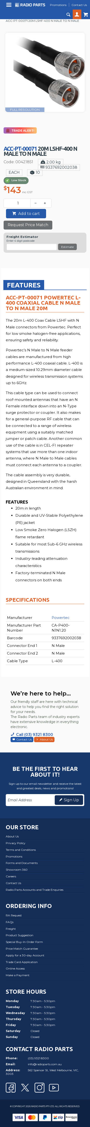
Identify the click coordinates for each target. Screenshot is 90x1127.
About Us (46, 739)
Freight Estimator (22, 237)
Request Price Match (28, 225)
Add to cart (28, 213)
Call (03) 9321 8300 (34, 734)
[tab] (23, 285)
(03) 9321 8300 (38, 1058)
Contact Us (24, 739)
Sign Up (71, 800)
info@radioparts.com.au (45, 1064)
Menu (9, 6)
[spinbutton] (18, 203)
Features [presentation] (24, 285)
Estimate (67, 247)
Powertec (61, 617)
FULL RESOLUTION (25, 110)
